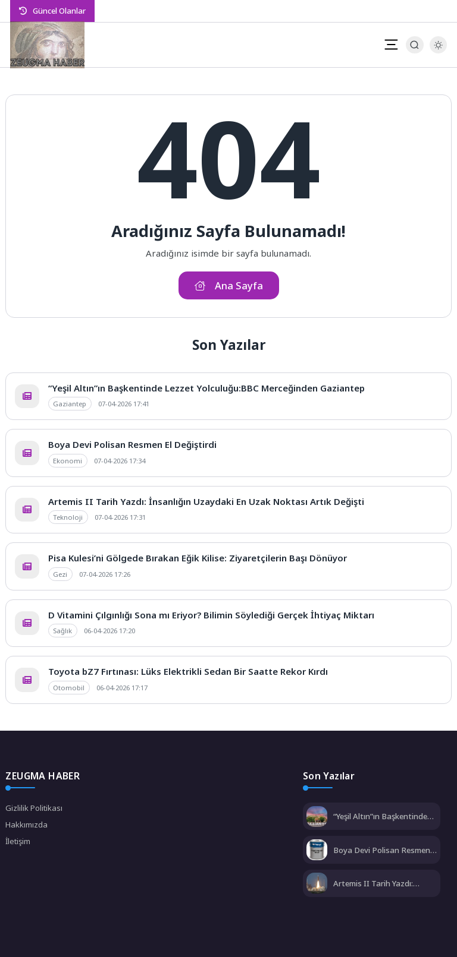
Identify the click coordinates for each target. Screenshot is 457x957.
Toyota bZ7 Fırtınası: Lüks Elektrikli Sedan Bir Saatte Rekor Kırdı (188, 671)
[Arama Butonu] (414, 44)
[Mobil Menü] (391, 44)
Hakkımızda (26, 824)
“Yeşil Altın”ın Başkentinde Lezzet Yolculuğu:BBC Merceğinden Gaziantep (206, 388)
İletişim (17, 841)
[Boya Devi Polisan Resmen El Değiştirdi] (316, 851)
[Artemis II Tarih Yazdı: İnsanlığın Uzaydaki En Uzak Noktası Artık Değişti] (316, 884)
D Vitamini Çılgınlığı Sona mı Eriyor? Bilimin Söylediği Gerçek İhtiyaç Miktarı (211, 615)
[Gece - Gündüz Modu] (438, 50)
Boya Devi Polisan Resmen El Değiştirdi (132, 444)
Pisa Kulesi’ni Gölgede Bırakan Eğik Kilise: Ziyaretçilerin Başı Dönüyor (197, 558)
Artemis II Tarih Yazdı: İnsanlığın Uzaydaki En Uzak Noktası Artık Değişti (206, 501)
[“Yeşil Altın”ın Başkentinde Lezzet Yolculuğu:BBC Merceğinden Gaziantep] (316, 817)
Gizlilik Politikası (33, 808)
